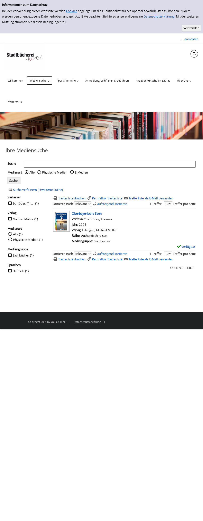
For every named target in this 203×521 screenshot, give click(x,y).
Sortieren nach (63, 204)
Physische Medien (54, 172)
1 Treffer (155, 204)
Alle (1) (17, 234)
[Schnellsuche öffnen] (194, 54)
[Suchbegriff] (110, 164)
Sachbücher (21, 255)
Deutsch (18, 271)
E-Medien (81, 172)
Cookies (71, 11)
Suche (12, 163)
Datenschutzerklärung (159, 16)
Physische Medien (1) (28, 240)
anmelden (191, 39)
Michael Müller (23, 219)
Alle (32, 172)
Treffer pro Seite (184, 204)
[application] (39, 80)
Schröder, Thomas (23, 203)
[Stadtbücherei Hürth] (24, 56)
